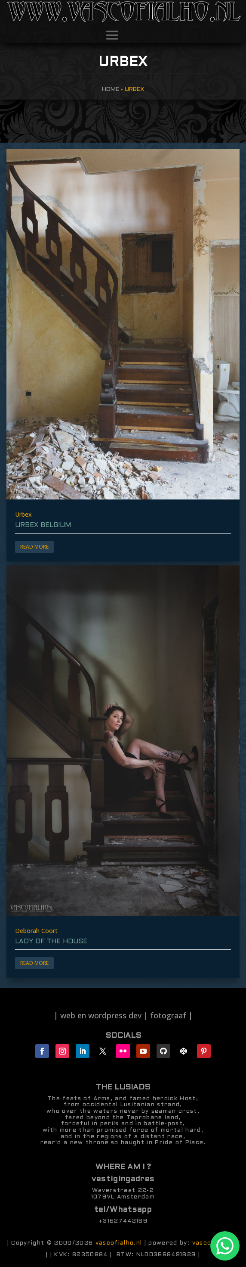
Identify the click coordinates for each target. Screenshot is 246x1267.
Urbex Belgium (43, 525)
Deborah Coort (36, 931)
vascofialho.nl (118, 1243)
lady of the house (51, 942)
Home (110, 89)
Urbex (23, 514)
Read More (34, 546)
